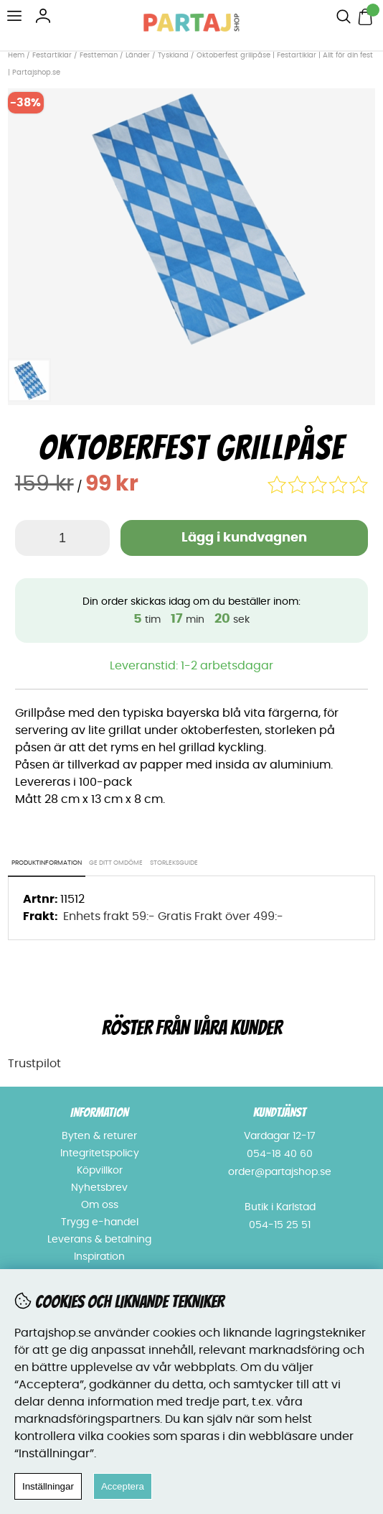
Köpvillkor (100, 1171)
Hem (16, 55)
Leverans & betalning (99, 1240)
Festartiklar (52, 55)
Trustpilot (34, 1063)
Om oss (99, 1205)
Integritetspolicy (99, 1153)
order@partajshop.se (279, 1172)
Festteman (99, 55)
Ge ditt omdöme (116, 863)
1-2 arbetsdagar (227, 666)
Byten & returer (99, 1136)
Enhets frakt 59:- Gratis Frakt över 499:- (173, 916)
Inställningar (48, 1486)
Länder (139, 55)
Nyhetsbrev (99, 1188)
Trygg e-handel (99, 1222)
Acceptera (122, 1486)
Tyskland (173, 55)
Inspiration (99, 1257)
